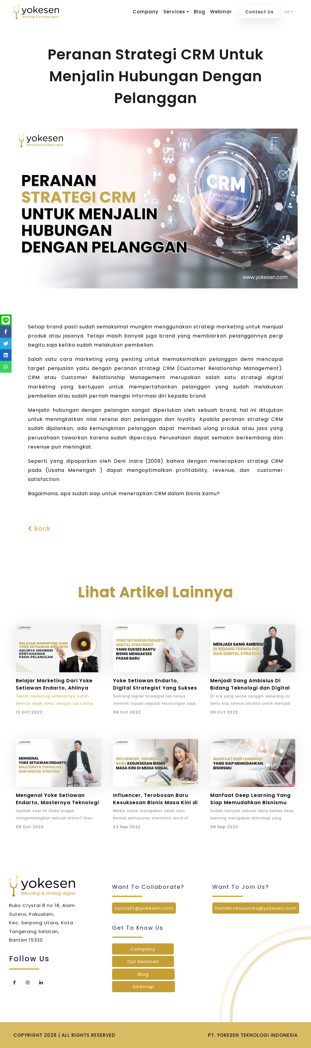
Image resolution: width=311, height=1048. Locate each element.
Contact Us (259, 12)
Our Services (143, 961)
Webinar (221, 11)
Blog (199, 11)
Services (174, 11)
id (287, 11)
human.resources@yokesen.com (256, 908)
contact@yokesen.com (143, 908)
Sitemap (143, 986)
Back (39, 528)
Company (146, 11)
